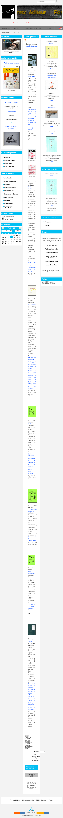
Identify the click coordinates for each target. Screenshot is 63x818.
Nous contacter (9, 217)
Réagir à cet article (31, 775)
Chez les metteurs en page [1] (11, 107)
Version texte (8, 219)
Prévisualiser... (36, 755)
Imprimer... (35, 759)
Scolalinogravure (11, 119)
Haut (31, 810)
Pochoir (11, 115)
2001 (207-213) (32, 37)
